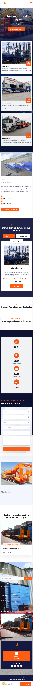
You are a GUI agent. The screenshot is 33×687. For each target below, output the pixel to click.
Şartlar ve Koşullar (12, 679)
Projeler (3, 602)
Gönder (15, 449)
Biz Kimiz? (4, 600)
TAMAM (24, 684)
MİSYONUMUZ (5, 589)
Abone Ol (28, 578)
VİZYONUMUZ (5, 586)
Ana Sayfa (4, 598)
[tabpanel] (16, 266)
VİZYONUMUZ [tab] (17, 241)
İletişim (3, 607)
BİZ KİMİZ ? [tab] (9, 236)
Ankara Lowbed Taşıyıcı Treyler (11, 544)
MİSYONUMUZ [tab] (23, 236)
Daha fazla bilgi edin (9, 209)
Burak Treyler (15, 286)
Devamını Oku (7, 552)
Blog (3, 605)
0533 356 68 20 (16, 658)
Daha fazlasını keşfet (15, 29)
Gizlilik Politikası (21, 679)
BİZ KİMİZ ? (5, 66)
